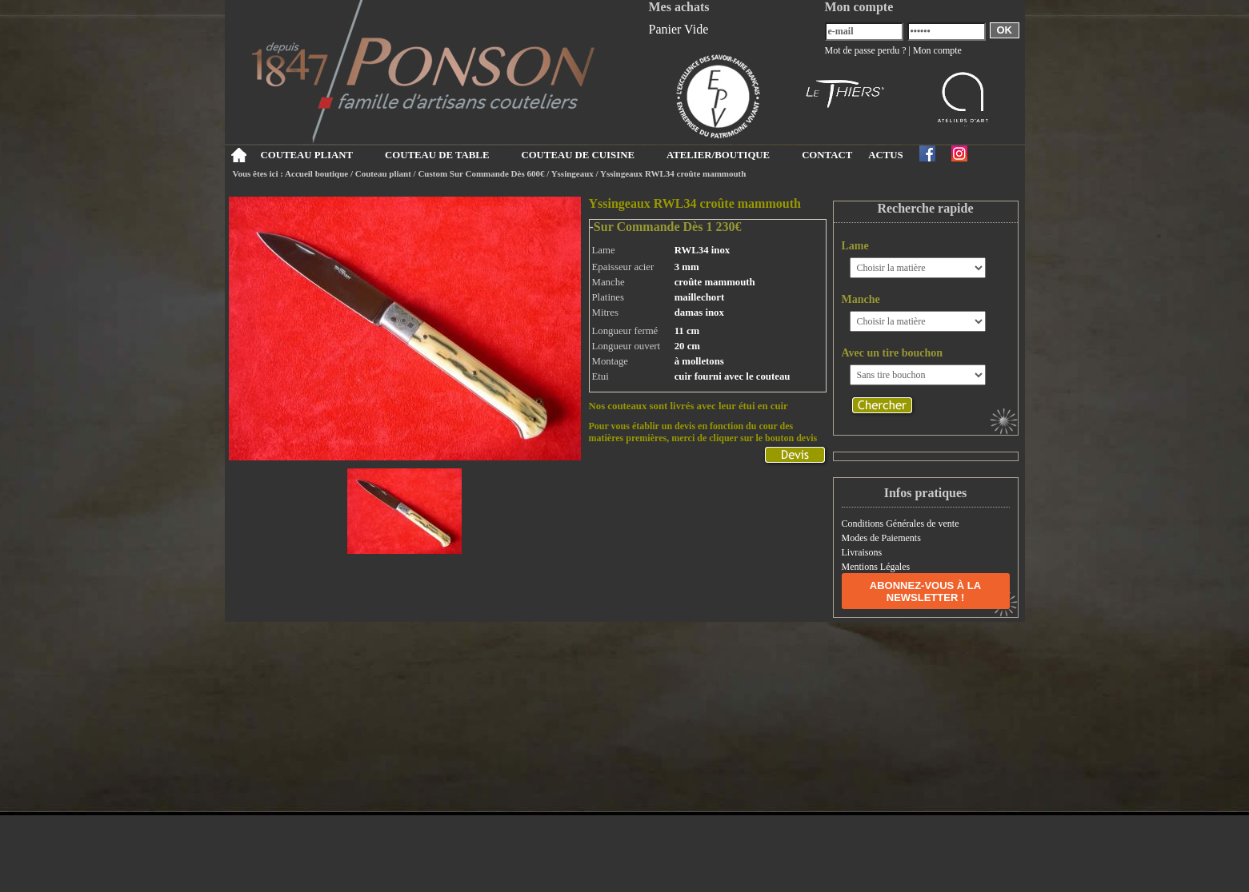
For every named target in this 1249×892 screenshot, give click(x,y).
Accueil (239, 155)
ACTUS (885, 155)
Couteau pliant (383, 173)
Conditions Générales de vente (900, 523)
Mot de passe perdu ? (866, 50)
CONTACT (827, 155)
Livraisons (862, 552)
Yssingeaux (572, 173)
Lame (855, 246)
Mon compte (937, 50)
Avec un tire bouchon (892, 353)
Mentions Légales (876, 566)
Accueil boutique (316, 173)
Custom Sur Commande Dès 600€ (481, 173)
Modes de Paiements (881, 538)
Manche (861, 299)
